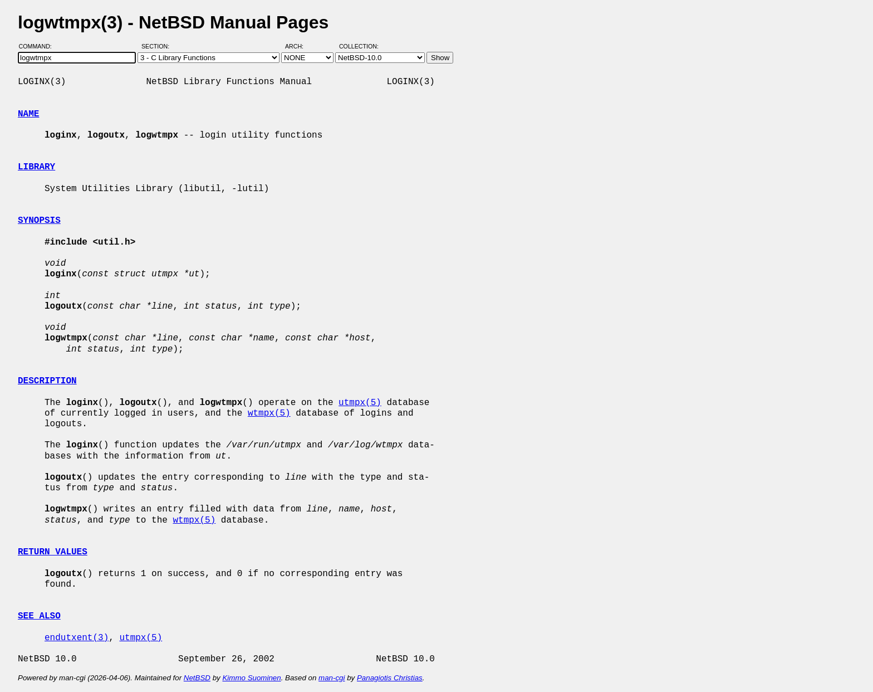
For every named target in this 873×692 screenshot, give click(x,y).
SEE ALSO (39, 616)
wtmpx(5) (269, 413)
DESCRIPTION (47, 381)
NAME (28, 114)
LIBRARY (36, 167)
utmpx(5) (360, 403)
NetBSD (197, 678)
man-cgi (331, 678)
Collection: (359, 46)
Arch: (299, 46)
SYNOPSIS (39, 221)
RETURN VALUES (52, 552)
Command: (38, 46)
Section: (157, 46)
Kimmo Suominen (251, 678)
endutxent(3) (77, 638)
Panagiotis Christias (390, 678)
